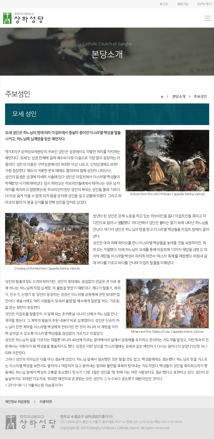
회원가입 (182, 4)
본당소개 (179, 97)
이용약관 (46, 402)
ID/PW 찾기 (204, 4)
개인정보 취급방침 (17, 402)
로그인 (164, 4)
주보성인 (200, 97)
